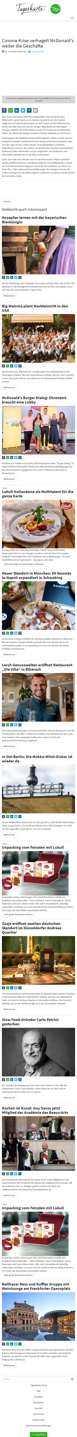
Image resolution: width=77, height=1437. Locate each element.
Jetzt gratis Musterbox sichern (18, 914)
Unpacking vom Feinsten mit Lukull (33, 847)
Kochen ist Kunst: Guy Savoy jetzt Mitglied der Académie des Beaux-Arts (35, 1110)
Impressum (38, 1414)
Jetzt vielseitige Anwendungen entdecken (24, 564)
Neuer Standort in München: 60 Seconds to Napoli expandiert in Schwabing (36, 575)
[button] (4, 110)
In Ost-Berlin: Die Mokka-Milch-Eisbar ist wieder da (37, 758)
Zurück (7, 201)
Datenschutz (38, 1419)
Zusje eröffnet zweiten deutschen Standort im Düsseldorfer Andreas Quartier (31, 928)
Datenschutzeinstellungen (38, 1425)
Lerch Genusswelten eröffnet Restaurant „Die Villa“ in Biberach (37, 667)
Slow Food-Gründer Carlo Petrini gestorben (30, 1021)
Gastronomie (36, 51)
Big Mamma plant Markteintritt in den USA (35, 308)
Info (38, 1390)
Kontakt (38, 1408)
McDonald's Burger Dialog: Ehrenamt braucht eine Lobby (34, 399)
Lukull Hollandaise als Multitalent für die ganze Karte (37, 493)
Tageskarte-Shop (38, 1385)
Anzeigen (38, 1396)
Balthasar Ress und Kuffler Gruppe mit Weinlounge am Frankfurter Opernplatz (36, 1286)
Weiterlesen (9, 295)
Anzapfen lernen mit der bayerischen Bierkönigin (34, 219)
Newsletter (38, 1434)
